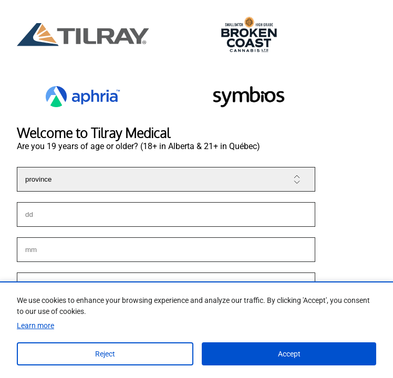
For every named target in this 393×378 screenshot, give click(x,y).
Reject (105, 354)
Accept (289, 354)
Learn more (35, 325)
